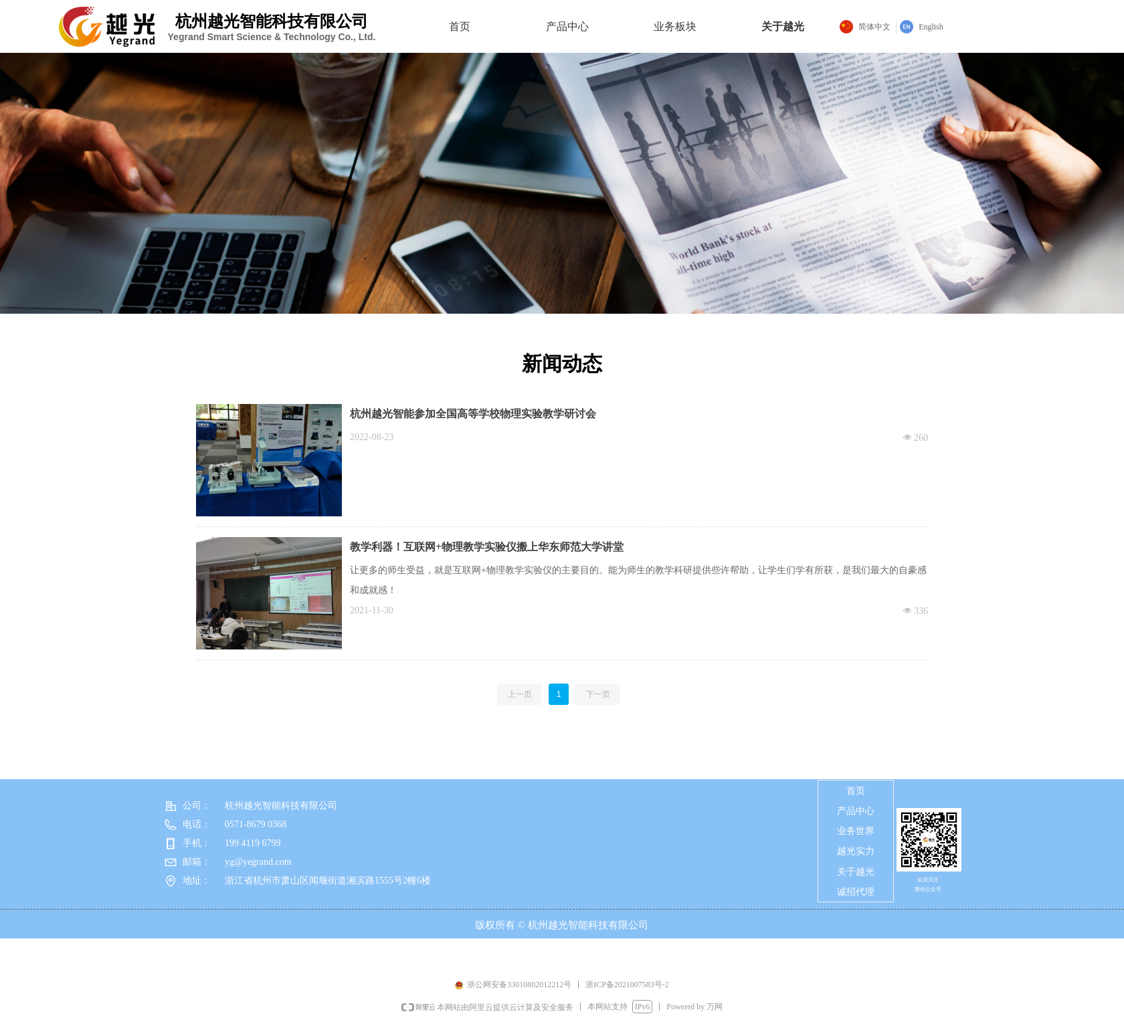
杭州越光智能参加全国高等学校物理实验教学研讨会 (473, 413)
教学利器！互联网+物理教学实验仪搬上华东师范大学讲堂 (487, 546)
